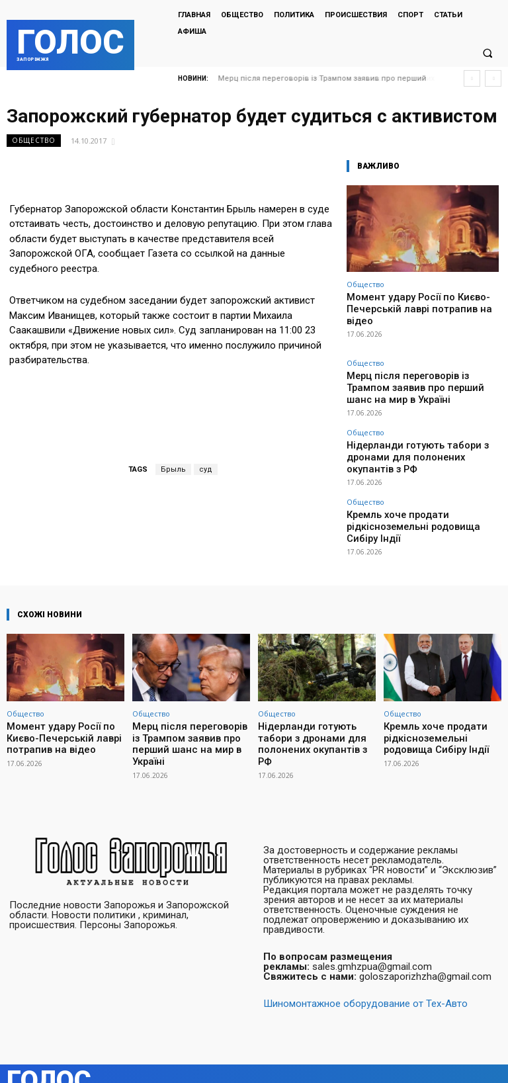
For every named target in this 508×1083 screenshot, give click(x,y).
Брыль (173, 469)
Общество (34, 140)
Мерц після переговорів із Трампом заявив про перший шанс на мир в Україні (422, 364)
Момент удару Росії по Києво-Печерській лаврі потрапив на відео (422, 302)
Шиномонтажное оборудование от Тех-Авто (365, 976)
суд (205, 469)
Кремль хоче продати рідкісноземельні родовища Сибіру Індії (419, 468)
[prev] (472, 78)
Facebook (424, 1059)
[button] (487, 53)
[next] (493, 78)
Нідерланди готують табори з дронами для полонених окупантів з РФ (418, 416)
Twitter (489, 1059)
